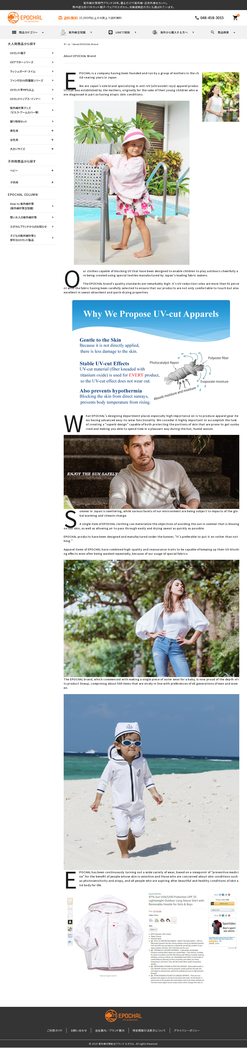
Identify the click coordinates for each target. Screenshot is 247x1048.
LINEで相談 (119, 32)
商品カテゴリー (25, 32)
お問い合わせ (81, 1031)
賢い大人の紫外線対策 (23, 217)
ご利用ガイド (59, 1031)
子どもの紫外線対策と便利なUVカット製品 (23, 238)
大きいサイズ (17, 149)
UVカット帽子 (18, 53)
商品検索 (219, 32)
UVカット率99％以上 (22, 90)
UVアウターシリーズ (21, 62)
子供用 (14, 182)
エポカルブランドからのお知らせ (28, 226)
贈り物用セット (18, 121)
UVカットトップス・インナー (25, 99)
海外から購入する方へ (170, 32)
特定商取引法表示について (146, 1031)
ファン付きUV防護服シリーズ (26, 80)
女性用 (14, 140)
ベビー (14, 170)
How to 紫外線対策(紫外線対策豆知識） (22, 206)
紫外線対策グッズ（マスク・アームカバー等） (24, 110)
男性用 (14, 131)
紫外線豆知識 (73, 32)
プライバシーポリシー (182, 1031)
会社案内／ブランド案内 (110, 1031)
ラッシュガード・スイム (22, 71)
